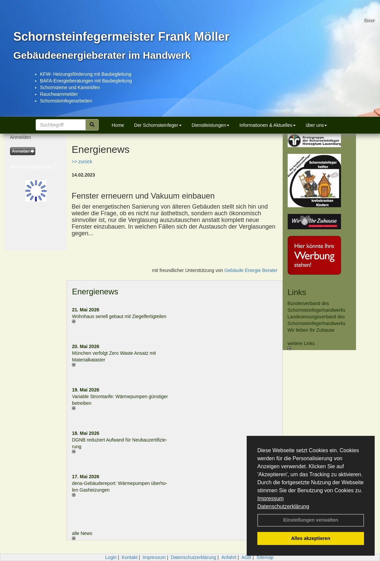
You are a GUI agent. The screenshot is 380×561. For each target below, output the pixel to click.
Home (118, 125)
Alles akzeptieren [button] (310, 538)
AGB (246, 557)
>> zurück (82, 161)
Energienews (95, 291)
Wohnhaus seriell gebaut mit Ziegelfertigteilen (119, 316)
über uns (316, 125)
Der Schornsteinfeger (157, 125)
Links (297, 292)
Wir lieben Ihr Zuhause (311, 330)
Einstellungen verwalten (310, 520)
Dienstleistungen (211, 125)
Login (110, 557)
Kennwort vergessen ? (33, 167)
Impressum (270, 498)
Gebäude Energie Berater (251, 270)
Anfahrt (228, 557)
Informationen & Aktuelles (267, 125)
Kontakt (129, 557)
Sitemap (264, 557)
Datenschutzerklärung (283, 506)
